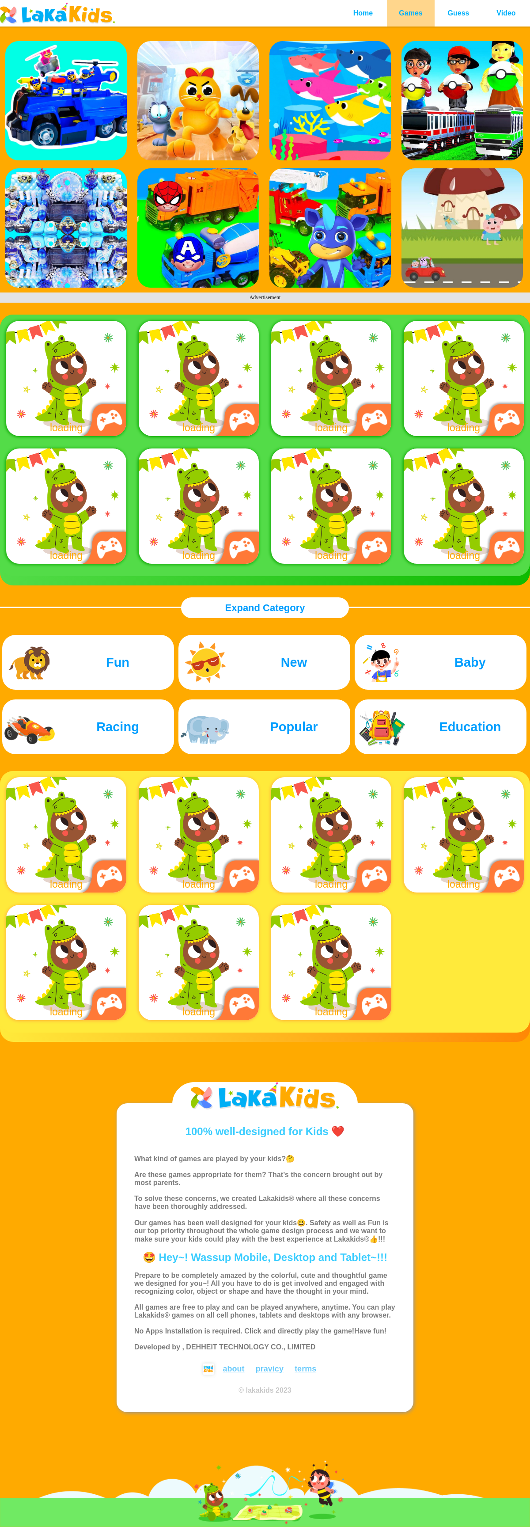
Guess (458, 13)
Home (363, 13)
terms (305, 1368)
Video (505, 13)
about (234, 1368)
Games (410, 13)
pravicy (270, 1368)
